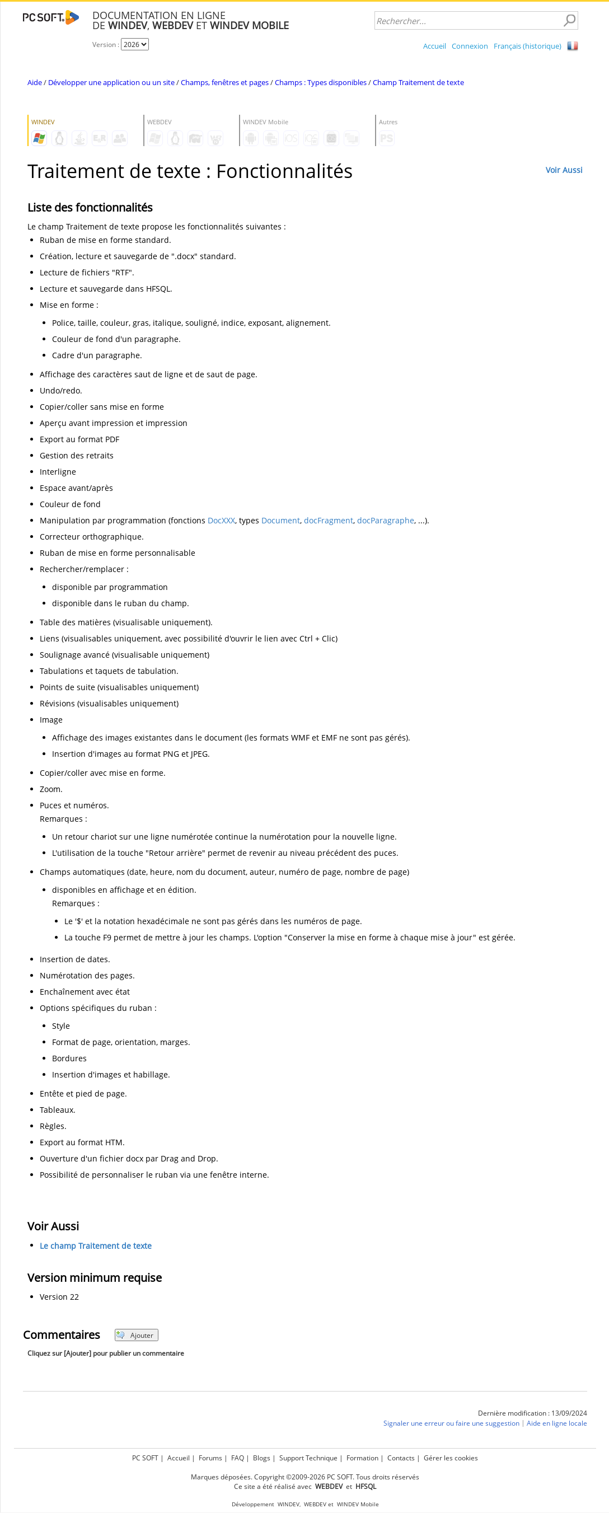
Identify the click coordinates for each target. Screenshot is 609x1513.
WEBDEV (315, 1504)
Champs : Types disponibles (321, 82)
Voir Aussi (564, 170)
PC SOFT (145, 1458)
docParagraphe (385, 520)
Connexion (470, 46)
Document (280, 520)
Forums (210, 1458)
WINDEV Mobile (358, 1504)
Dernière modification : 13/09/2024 (532, 1413)
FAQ (237, 1458)
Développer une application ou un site (111, 82)
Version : (106, 44)
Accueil (434, 46)
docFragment (328, 520)
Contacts (401, 1458)
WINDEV (288, 1504)
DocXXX (221, 520)
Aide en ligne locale (557, 1423)
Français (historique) (527, 46)
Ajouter (134, 1335)
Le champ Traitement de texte (96, 1245)
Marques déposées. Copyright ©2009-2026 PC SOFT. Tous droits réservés (305, 1477)
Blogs (261, 1458)
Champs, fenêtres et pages (225, 82)
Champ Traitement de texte (418, 82)
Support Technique (308, 1458)
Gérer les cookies (451, 1458)
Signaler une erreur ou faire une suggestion (451, 1423)
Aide (34, 82)
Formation (362, 1458)
